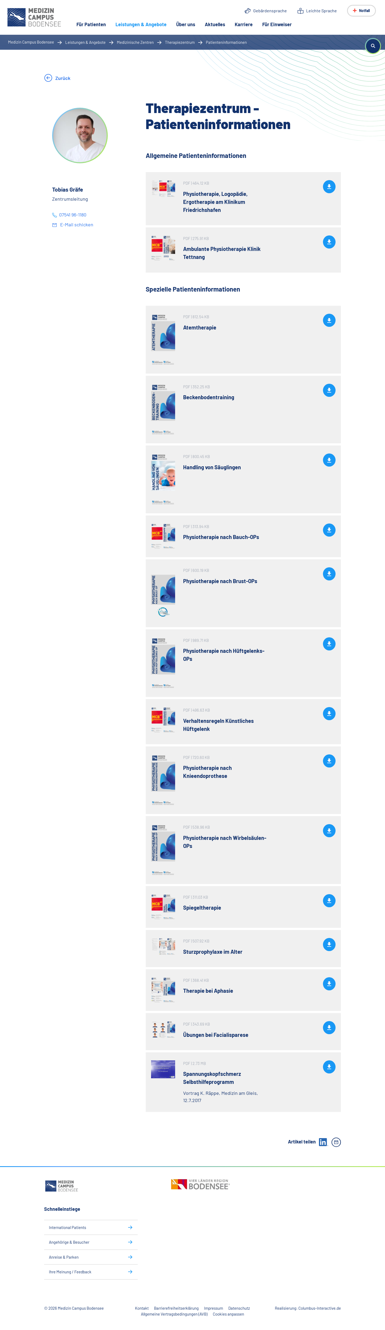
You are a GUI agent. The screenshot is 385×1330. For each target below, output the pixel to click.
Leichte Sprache (321, 10)
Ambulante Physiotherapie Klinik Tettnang (222, 253)
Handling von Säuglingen (212, 467)
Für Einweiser (277, 25)
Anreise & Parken (64, 1257)
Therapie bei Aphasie (208, 990)
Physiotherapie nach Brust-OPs (220, 581)
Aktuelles (215, 25)
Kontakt (142, 1308)
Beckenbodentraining (208, 397)
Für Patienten (91, 25)
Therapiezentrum (180, 42)
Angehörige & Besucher (69, 1242)
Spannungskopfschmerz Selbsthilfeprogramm (212, 1078)
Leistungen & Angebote (144, 24)
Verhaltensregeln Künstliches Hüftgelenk (218, 725)
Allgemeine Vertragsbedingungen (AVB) (174, 1314)
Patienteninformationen (226, 42)
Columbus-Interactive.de (319, 1308)
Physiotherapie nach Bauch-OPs (221, 537)
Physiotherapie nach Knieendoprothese (207, 772)
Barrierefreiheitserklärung (176, 1308)
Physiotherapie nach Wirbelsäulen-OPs (224, 842)
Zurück (62, 78)
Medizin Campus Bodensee (31, 42)
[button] (373, 46)
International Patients (67, 1227)
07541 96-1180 (72, 215)
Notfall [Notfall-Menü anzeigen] (364, 10)
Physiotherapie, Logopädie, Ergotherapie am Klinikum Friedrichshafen (215, 202)
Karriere (244, 25)
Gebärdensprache (270, 10)
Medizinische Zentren (135, 42)
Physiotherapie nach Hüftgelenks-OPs (223, 654)
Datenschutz (239, 1308)
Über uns (186, 25)
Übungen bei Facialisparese (215, 1035)
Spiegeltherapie (202, 907)
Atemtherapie (199, 327)
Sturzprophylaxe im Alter (212, 951)
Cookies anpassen (228, 1314)
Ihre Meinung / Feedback (70, 1271)
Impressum (213, 1308)
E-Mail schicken (76, 224)
